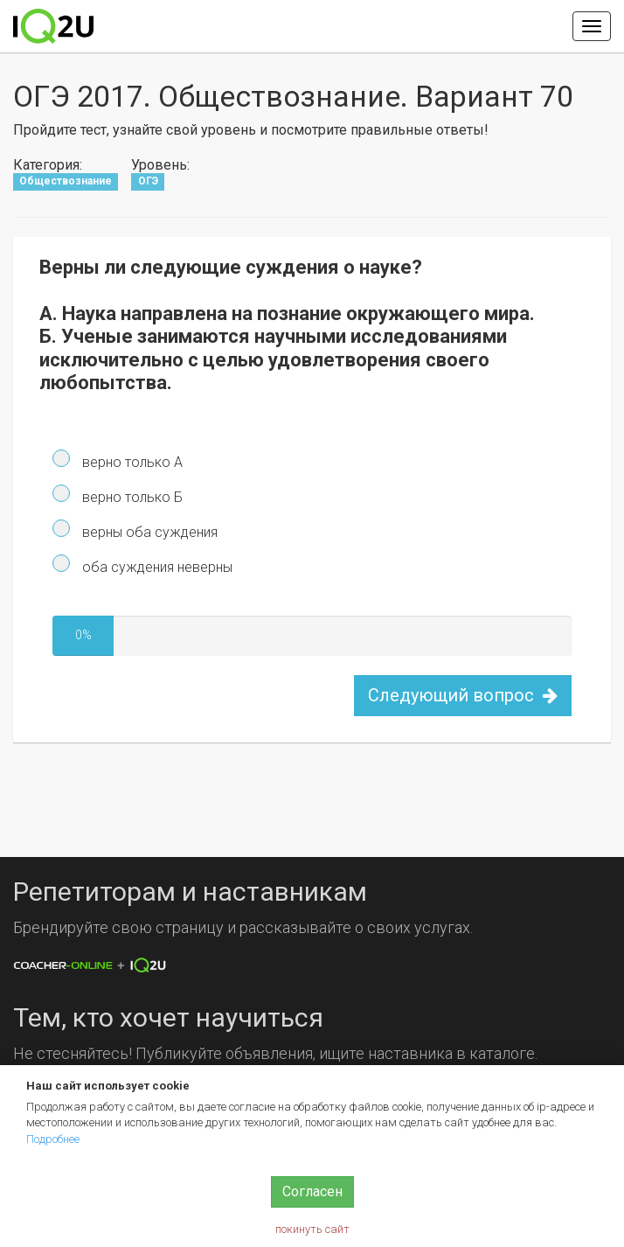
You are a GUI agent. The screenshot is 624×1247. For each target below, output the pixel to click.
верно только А (131, 462)
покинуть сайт (312, 1229)
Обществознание (65, 182)
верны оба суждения (148, 532)
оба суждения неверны (155, 567)
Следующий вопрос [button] (463, 695)
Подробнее (53, 1139)
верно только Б (131, 497)
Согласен (312, 1191)
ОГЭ (148, 182)
